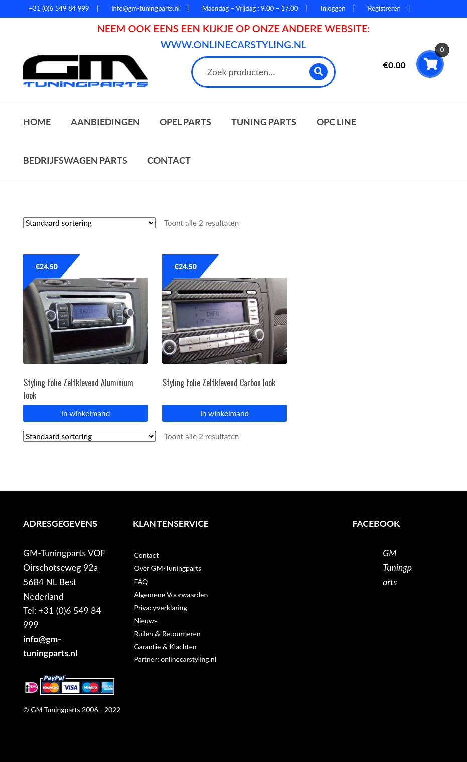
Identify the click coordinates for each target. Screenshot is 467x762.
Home (37, 122)
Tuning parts (263, 122)
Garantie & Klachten (165, 646)
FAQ (141, 581)
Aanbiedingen (105, 122)
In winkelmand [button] (85, 413)
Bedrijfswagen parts (75, 160)
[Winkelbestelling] (89, 222)
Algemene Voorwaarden (171, 594)
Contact (169, 160)
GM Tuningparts (397, 567)
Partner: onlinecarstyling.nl (175, 659)
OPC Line (336, 122)
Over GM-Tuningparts (167, 568)
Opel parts (185, 122)
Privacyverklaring (160, 607)
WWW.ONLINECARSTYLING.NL (234, 44)
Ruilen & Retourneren (167, 633)
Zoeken (319, 71)
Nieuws (146, 620)
